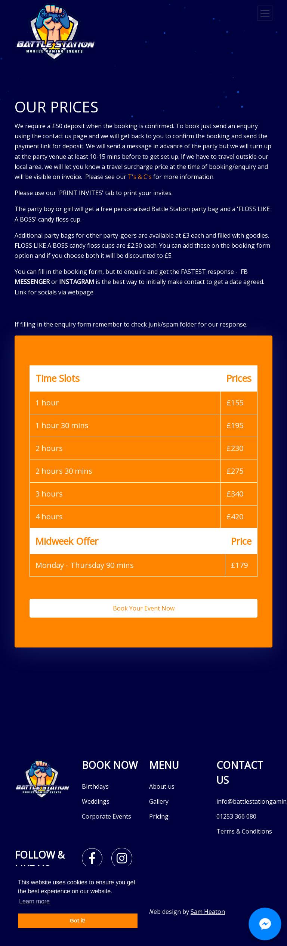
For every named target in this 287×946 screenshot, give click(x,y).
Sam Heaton (208, 912)
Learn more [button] (34, 901)
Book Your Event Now (144, 608)
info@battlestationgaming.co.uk (244, 801)
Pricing (159, 816)
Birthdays (95, 786)
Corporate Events (106, 816)
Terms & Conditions (244, 831)
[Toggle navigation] (264, 13)
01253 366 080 (236, 816)
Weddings (95, 801)
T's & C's (140, 177)
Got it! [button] (78, 921)
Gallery (159, 801)
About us (162, 786)
